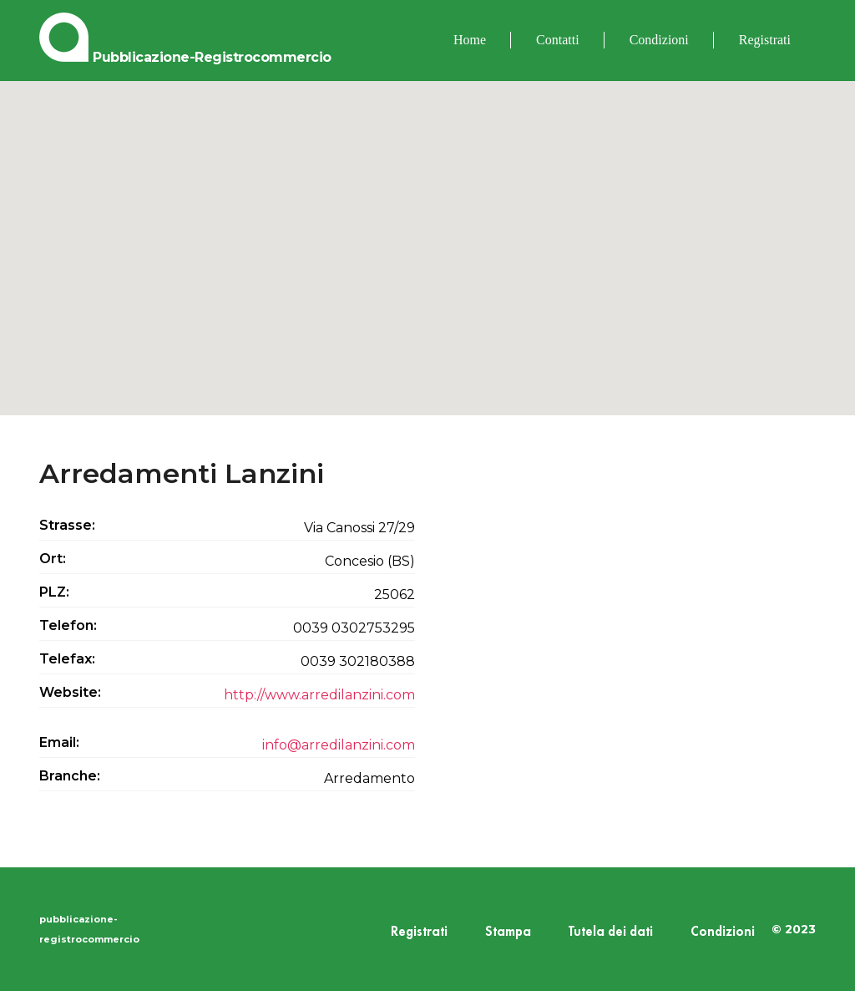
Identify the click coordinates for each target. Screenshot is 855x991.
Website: (70, 692)
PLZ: (54, 592)
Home (469, 40)
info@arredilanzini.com (338, 745)
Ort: (52, 559)
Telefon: (68, 625)
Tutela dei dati (611, 932)
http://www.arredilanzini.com (319, 695)
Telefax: (67, 659)
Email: (59, 742)
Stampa (508, 932)
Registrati (765, 40)
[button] (427, 232)
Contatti (557, 40)
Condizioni (659, 40)
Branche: (69, 776)
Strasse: (67, 525)
